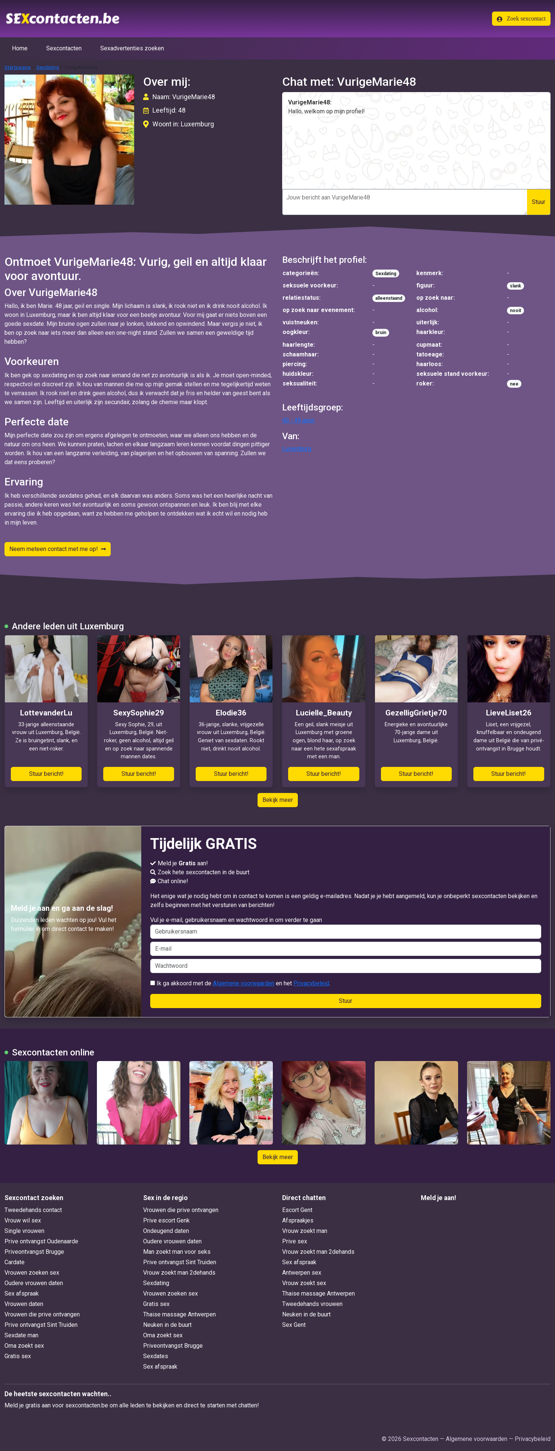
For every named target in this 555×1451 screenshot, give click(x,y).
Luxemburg (296, 448)
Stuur (538, 201)
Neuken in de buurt (167, 1324)
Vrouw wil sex (22, 1220)
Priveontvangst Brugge (34, 1251)
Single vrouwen (24, 1230)
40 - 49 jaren (298, 420)
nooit (515, 310)
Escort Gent (297, 1210)
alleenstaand (388, 298)
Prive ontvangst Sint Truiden (41, 1324)
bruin (380, 332)
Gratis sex (17, 1356)
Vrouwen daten (23, 1303)
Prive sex (294, 1241)
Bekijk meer (277, 799)
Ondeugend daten (166, 1230)
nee (514, 384)
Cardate (14, 1262)
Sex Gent (294, 1324)
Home (20, 48)
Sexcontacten (64, 48)
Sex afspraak (21, 1293)
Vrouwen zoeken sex (31, 1272)
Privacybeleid (311, 983)
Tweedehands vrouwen (312, 1303)
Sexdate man (21, 1335)
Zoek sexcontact (521, 18)
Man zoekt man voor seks (177, 1251)
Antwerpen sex (301, 1272)
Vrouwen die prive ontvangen (42, 1314)
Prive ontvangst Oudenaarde (41, 1241)
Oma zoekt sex (24, 1345)
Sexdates (155, 1356)
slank (515, 286)
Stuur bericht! (46, 773)
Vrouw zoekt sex (304, 1283)
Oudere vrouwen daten (33, 1283)
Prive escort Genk (166, 1220)
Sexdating (48, 67)
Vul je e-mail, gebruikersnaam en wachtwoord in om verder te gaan (345, 927)
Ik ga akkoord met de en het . (240, 983)
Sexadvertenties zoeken (132, 48)
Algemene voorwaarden (243, 983)
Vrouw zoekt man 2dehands (179, 1272)
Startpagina (17, 67)
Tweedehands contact (33, 1210)
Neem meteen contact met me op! (57, 549)
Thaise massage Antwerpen (179, 1314)
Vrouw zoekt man (304, 1230)
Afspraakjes (297, 1220)
